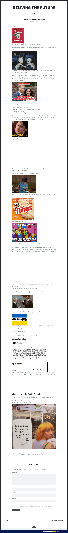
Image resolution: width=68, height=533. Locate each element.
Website (14, 498)
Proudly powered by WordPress (10, 529)
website (38, 109)
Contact (34, 13)
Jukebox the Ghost (36, 453)
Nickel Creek (51, 453)
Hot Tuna (31, 453)
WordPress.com (27, 529)
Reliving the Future (34, 7)
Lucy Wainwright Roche (44, 453)
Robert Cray (25, 454)
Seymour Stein (30, 454)
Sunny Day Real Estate (37, 454)
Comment (14, 472)
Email (13, 492)
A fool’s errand (8, 520)
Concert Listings (33, 21)
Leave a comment (45, 454)
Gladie (28, 453)
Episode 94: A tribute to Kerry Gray (55, 520)
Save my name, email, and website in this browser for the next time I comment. (32, 506)
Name (13, 487)
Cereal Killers (23, 453)
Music (37, 21)
